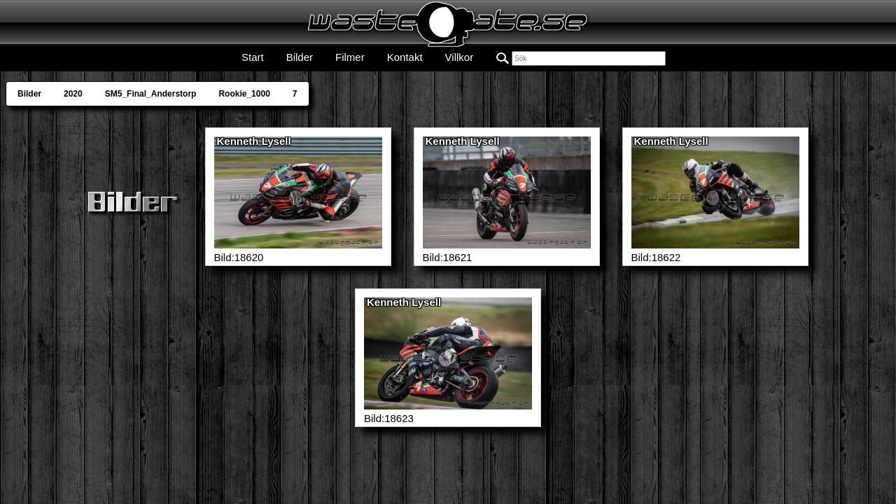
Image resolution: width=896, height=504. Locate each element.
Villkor (459, 57)
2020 (73, 94)
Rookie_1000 (244, 94)
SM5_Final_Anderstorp (151, 94)
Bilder (299, 57)
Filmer (350, 57)
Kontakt (405, 57)
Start (252, 57)
